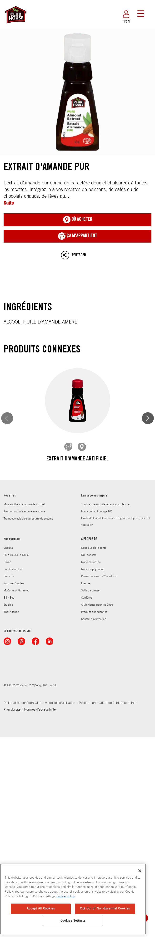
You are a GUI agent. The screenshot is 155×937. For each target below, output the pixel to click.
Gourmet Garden (14, 783)
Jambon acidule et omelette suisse (24, 711)
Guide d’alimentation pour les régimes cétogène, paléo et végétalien (115, 721)
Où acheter (77, 220)
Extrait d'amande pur (77, 92)
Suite (9, 203)
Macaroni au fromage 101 (97, 711)
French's (9, 775)
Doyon (7, 761)
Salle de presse (90, 790)
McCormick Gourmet (16, 790)
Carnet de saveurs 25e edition (99, 775)
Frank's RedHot (13, 768)
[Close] (140, 871)
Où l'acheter (88, 754)
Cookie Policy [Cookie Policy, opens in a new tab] (65, 896)
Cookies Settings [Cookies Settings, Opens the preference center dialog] (72, 920)
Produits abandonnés (94, 811)
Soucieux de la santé (93, 747)
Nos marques (12, 738)
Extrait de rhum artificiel (77, 667)
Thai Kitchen (11, 811)
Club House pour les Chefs (97, 804)
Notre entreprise (91, 761)
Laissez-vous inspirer (95, 695)
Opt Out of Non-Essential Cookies (105, 908)
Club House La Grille (16, 754)
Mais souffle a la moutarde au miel (24, 704)
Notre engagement (92, 768)
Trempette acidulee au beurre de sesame (28, 718)
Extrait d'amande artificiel (77, 459)
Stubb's (8, 804)
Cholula (8, 747)
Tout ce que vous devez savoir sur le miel (105, 704)
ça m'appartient (77, 236)
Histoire (85, 783)
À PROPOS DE (89, 738)
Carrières (86, 797)
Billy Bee (9, 797)
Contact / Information (93, 818)
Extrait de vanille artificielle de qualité (77, 563)
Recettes (10, 695)
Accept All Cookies (41, 908)
